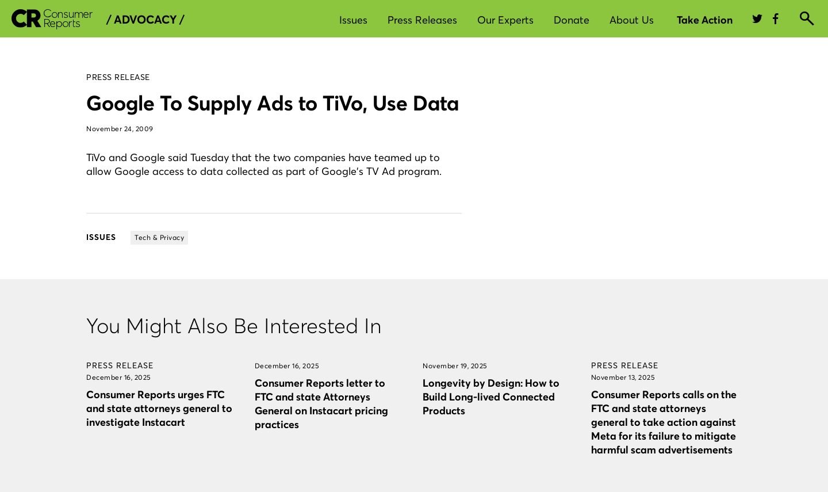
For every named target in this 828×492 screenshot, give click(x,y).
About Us (632, 19)
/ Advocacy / (145, 19)
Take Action (705, 19)
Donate (571, 19)
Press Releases (422, 19)
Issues (353, 19)
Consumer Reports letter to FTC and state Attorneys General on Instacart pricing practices (321, 403)
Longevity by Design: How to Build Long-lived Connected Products (491, 396)
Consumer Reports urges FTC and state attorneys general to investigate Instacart (159, 408)
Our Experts (505, 19)
